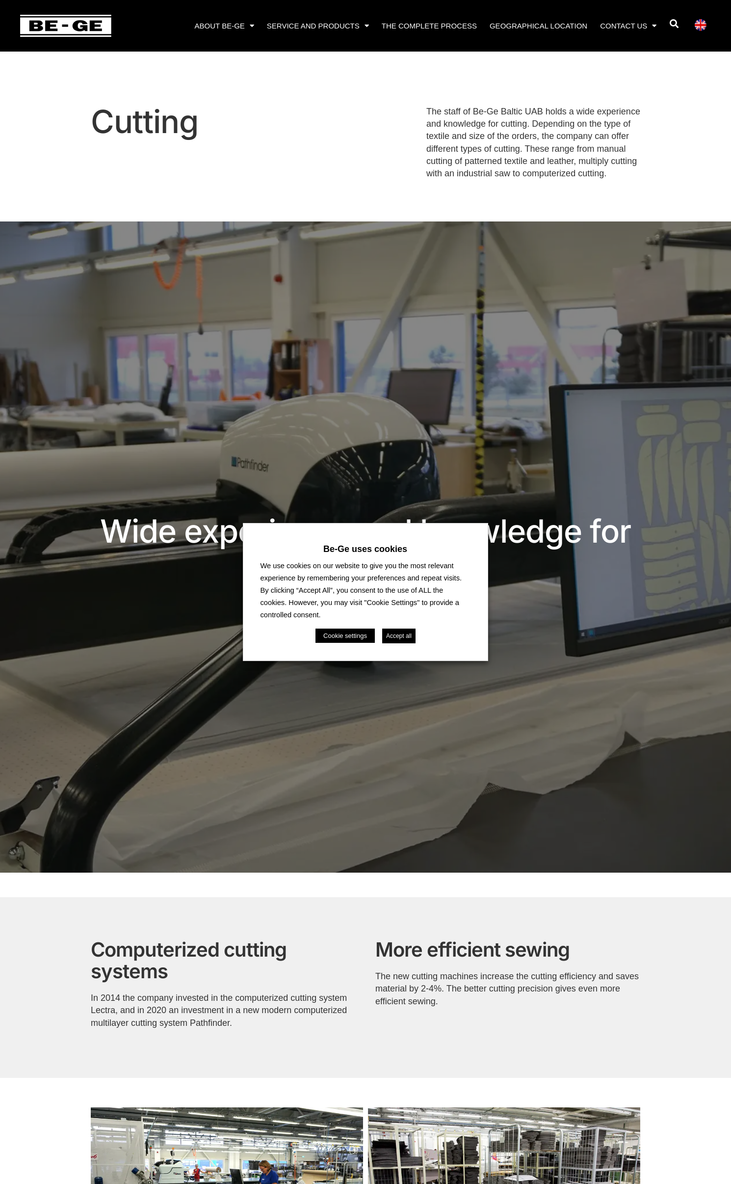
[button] (674, 24)
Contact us (628, 25)
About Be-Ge (224, 25)
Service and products (318, 25)
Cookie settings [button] (345, 635)
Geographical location (538, 26)
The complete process (429, 26)
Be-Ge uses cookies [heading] (365, 549)
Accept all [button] (399, 636)
